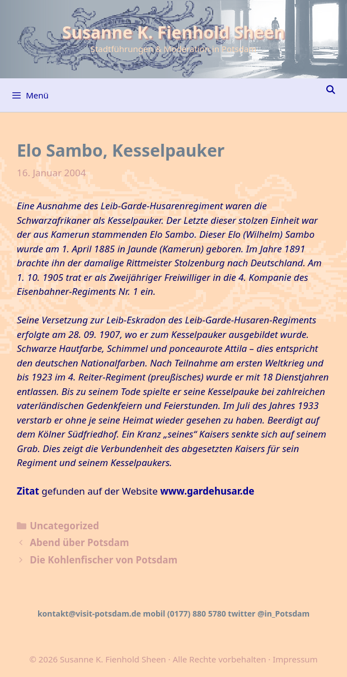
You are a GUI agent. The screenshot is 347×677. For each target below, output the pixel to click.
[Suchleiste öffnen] (330, 89)
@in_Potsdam (283, 613)
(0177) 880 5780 (196, 613)
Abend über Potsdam (79, 542)
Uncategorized (64, 525)
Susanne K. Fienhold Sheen (173, 32)
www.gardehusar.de (207, 491)
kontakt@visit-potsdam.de (89, 613)
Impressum (295, 659)
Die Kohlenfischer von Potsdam (103, 559)
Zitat (28, 491)
